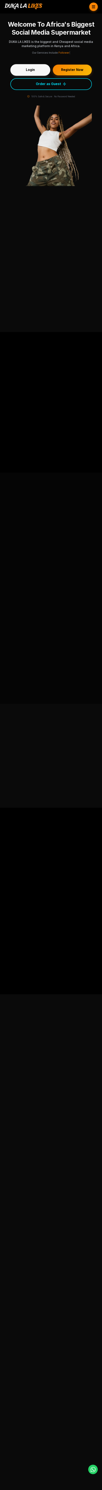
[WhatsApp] (93, 1469)
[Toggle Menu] (93, 7)
